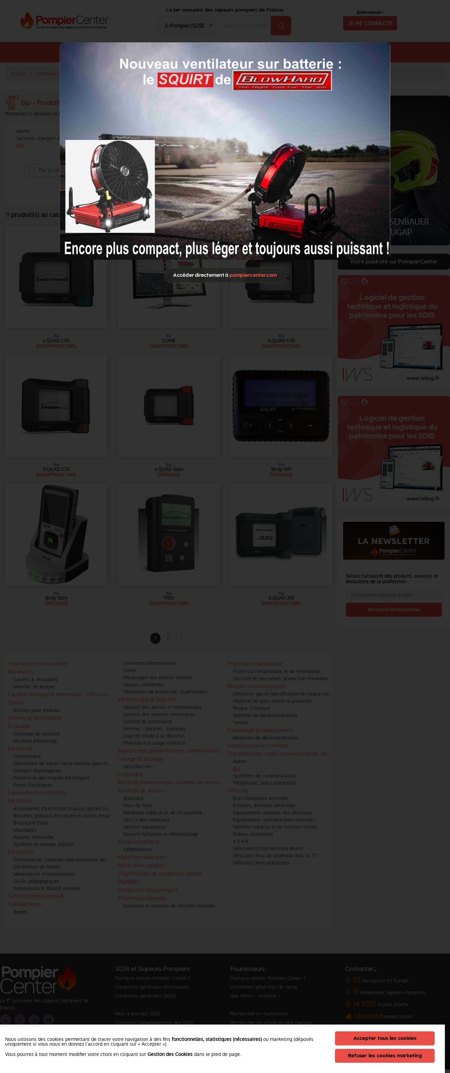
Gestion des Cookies (170, 1054)
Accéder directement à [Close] (225, 275)
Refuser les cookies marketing (385, 1055)
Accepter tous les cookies (385, 1038)
